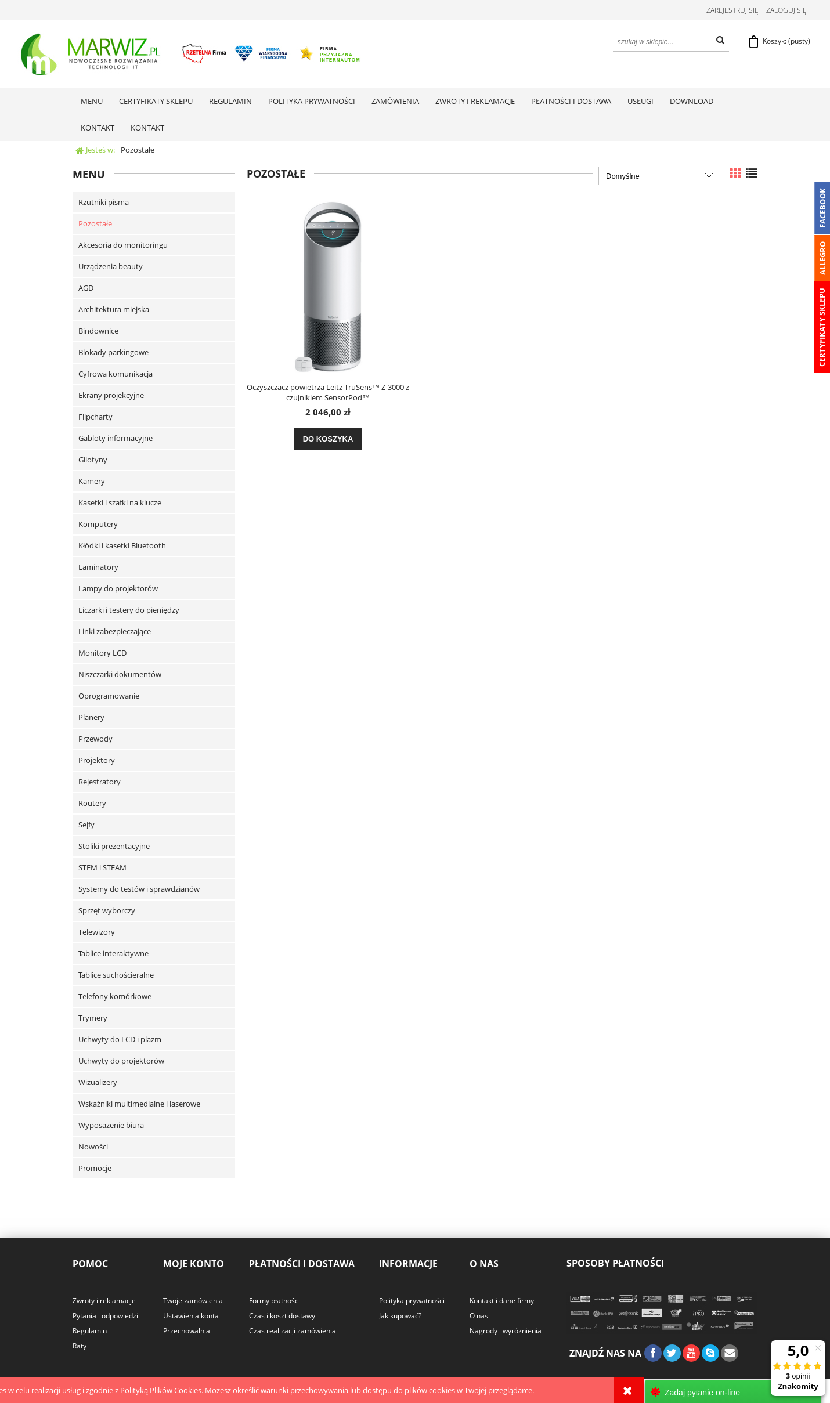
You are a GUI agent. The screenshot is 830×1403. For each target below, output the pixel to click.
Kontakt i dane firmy (502, 1302)
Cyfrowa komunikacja (115, 375)
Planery (91, 718)
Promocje (94, 1169)
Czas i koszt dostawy (282, 1317)
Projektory (96, 761)
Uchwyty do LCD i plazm (119, 1040)
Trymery (92, 1019)
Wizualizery (97, 1083)
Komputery (98, 525)
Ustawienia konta (191, 1317)
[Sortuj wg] (658, 177)
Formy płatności (274, 1302)
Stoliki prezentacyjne (114, 847)
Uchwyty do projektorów (121, 1062)
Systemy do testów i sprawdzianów (139, 890)
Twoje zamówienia (193, 1302)
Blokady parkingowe (113, 353)
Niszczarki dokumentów (119, 675)
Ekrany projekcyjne (111, 396)
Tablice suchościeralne (116, 976)
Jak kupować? (400, 1317)
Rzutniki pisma (103, 203)
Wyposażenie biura (111, 1126)
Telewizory (96, 933)
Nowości (93, 1147)
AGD (85, 289)
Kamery (91, 482)
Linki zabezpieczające (114, 632)
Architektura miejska (113, 310)
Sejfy (86, 825)
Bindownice (98, 332)
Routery (92, 804)
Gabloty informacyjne (115, 439)
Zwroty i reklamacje (104, 1302)
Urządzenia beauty (110, 267)
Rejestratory (99, 783)
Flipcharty (95, 418)
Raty (79, 1347)
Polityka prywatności (412, 1302)
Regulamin (90, 1332)
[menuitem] (92, 102)
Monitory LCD (102, 654)
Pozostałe (95, 224)
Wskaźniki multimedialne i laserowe (139, 1105)
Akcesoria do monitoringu (123, 246)
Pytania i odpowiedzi (105, 1317)
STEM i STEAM (102, 868)
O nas (479, 1317)
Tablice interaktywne (113, 954)
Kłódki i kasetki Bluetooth (122, 546)
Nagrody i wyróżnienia (506, 1332)
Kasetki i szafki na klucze (119, 503)
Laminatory (98, 568)
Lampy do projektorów (118, 589)
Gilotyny (92, 460)
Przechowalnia (186, 1332)
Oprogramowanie (108, 697)
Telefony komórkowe (114, 997)
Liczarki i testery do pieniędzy (128, 611)
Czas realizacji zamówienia (292, 1332)
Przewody (95, 740)
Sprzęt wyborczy (106, 911)
